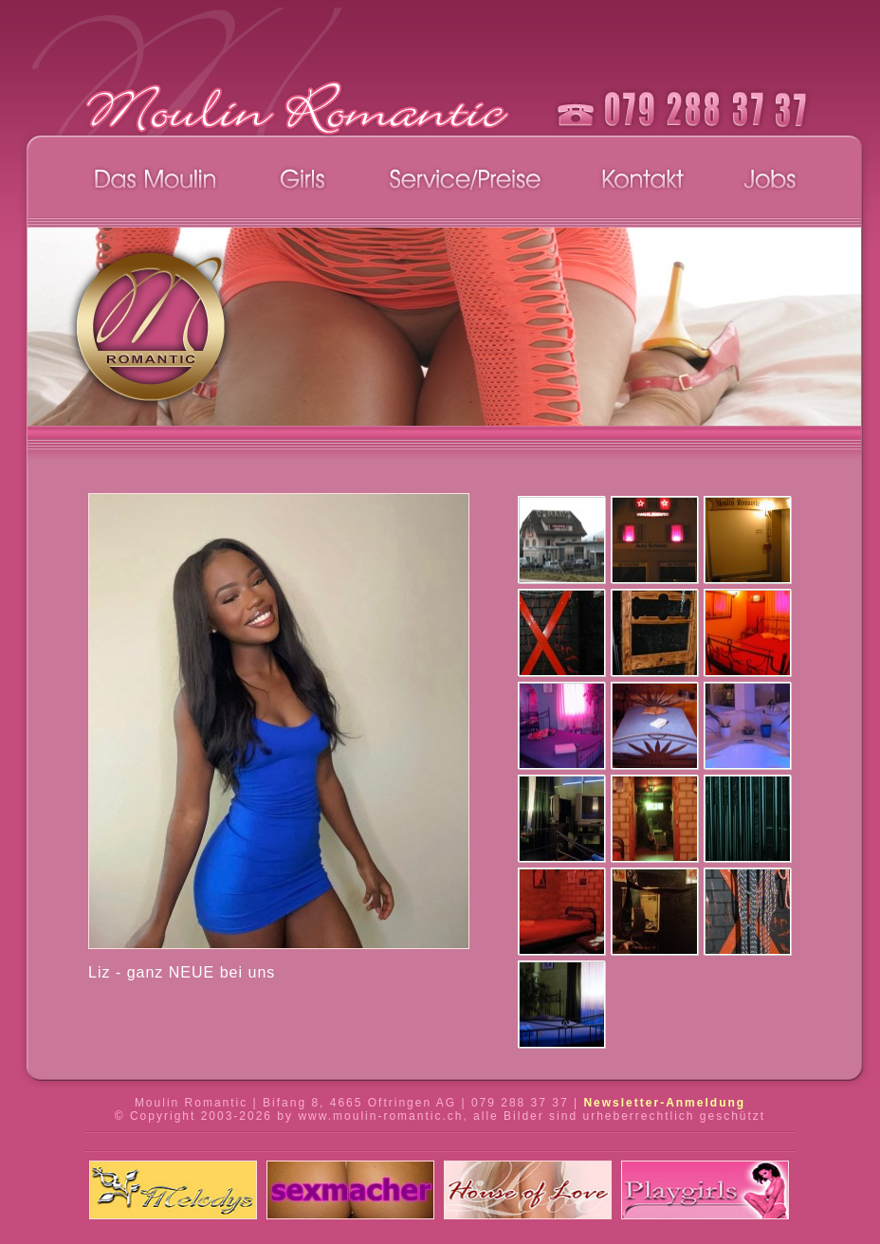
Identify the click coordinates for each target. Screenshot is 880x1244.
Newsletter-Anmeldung (664, 1102)
